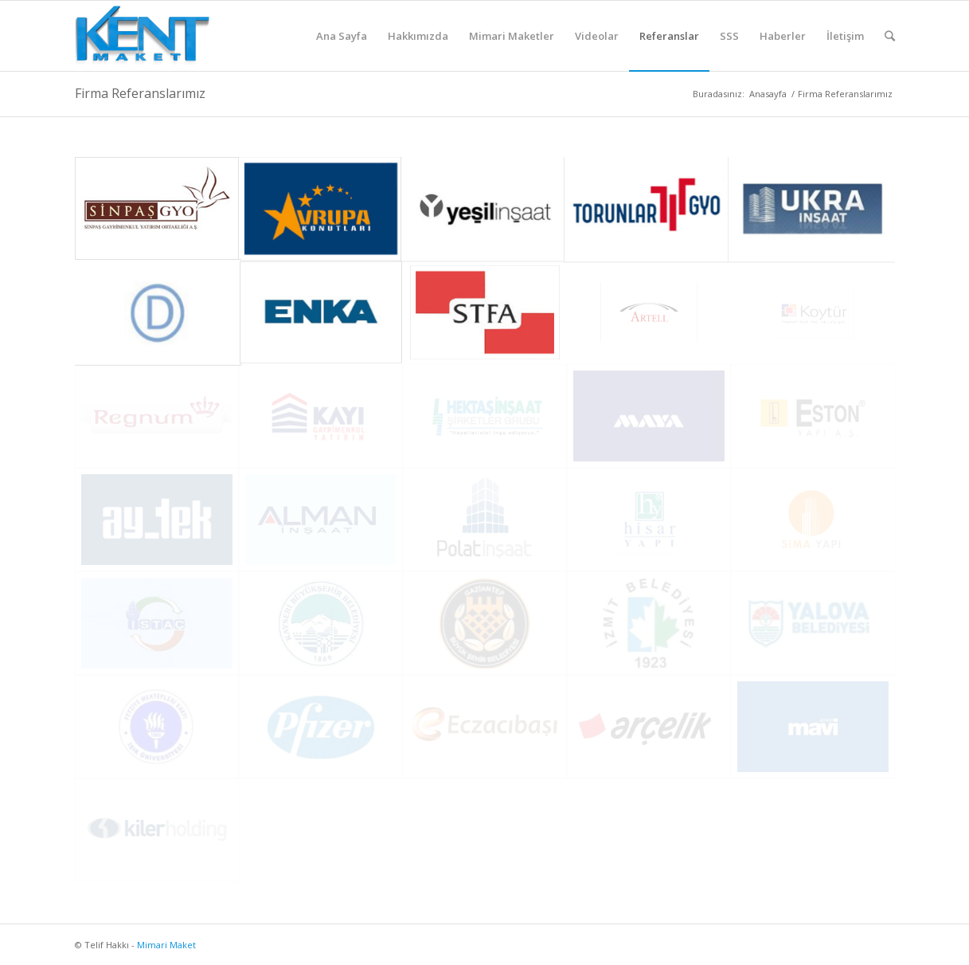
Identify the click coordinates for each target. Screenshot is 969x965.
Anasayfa (768, 94)
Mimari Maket (166, 945)
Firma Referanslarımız (140, 93)
